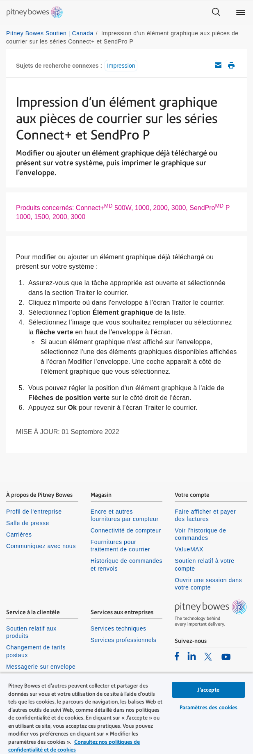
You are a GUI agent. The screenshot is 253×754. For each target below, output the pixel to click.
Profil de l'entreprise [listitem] (34, 511)
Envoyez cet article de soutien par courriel (218, 65)
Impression (121, 65)
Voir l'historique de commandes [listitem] (200, 534)
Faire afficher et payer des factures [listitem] (205, 515)
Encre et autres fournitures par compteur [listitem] (125, 515)
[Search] (216, 12)
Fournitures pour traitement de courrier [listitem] (120, 546)
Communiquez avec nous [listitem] (41, 546)
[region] (126, 713)
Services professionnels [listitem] (124, 640)
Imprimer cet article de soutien (231, 65)
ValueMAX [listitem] (189, 549)
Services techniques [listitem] (118, 628)
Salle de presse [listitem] (27, 523)
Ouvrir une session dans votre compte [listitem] (208, 584)
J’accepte (208, 690)
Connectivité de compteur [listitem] (126, 530)
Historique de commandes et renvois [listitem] (127, 564)
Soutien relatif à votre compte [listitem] (204, 564)
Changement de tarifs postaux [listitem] (36, 651)
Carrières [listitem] (19, 534)
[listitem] (177, 655)
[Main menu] (240, 12)
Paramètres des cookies (209, 707)
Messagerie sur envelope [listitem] (40, 666)
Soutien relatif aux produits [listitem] (31, 632)
